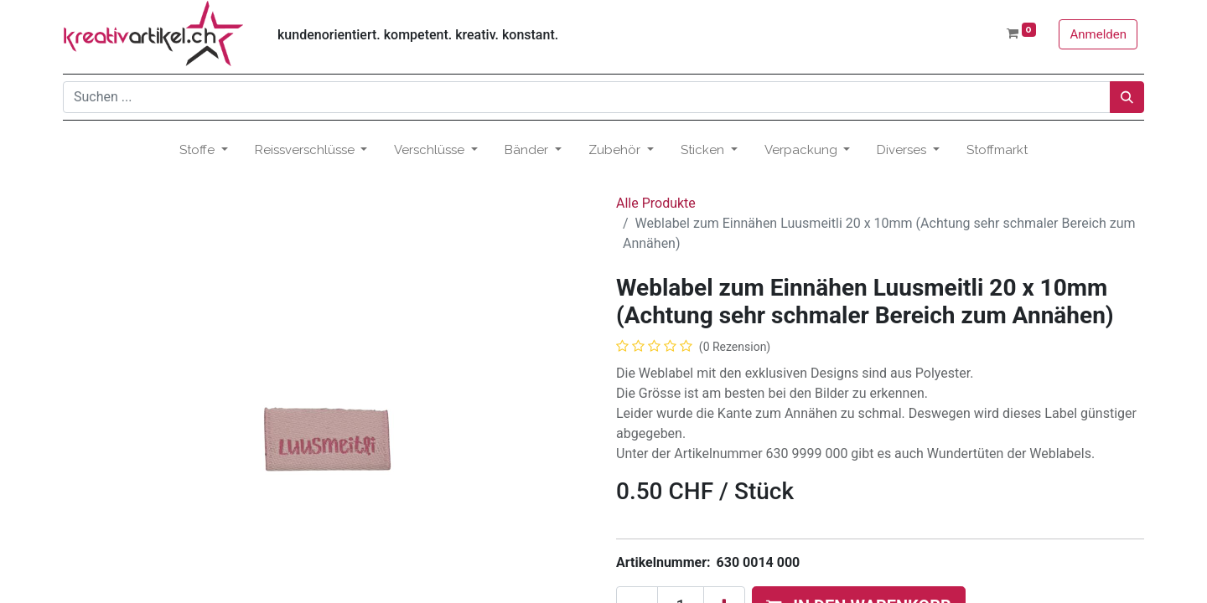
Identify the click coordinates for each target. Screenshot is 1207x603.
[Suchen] (1127, 97)
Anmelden (1098, 34)
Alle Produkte (656, 203)
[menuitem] (997, 150)
